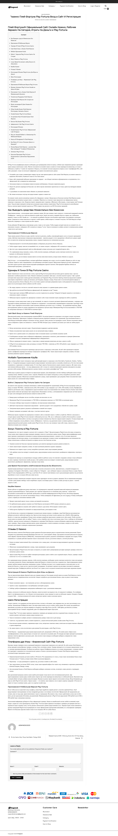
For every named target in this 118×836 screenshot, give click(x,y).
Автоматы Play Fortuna (17, 151)
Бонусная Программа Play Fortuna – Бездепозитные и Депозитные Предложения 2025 (23, 156)
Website (61, 766)
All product (27, 6)
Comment (13, 751)
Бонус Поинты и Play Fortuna (19, 59)
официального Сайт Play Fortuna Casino (22, 124)
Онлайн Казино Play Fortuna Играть (21, 114)
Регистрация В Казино (17, 127)
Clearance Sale (39, 6)
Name (12, 766)
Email (36, 766)
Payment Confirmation (67, 6)
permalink (59, 719)
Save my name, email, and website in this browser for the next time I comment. (35, 773)
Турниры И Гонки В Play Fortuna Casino (22, 46)
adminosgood (53, 19)
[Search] (106, 6)
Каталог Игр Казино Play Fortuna (20, 121)
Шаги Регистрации (16, 77)
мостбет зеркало (34, 221)
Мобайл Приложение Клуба (18, 51)
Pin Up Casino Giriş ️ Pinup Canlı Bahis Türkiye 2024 (24, 737)
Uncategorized (45, 14)
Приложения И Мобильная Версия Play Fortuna (24, 84)
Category (52, 6)
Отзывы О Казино (16, 69)
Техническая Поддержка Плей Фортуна (21, 97)
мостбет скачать (36, 284)
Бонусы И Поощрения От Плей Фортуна (22, 139)
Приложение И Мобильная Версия (20, 43)
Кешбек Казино (15, 66)
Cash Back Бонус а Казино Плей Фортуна (22, 49)
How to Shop (82, 6)
